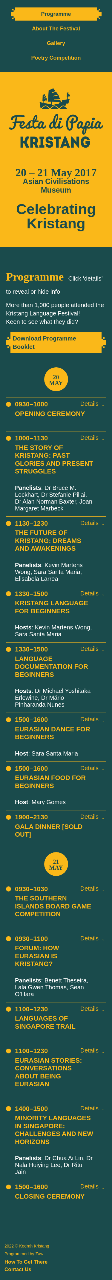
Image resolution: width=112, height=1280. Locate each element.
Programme (56, 14)
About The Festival (56, 29)
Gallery (56, 43)
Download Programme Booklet (44, 342)
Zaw (39, 1253)
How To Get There (25, 1262)
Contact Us (17, 1269)
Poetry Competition (56, 58)
